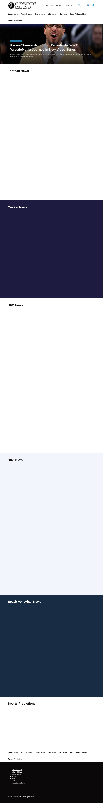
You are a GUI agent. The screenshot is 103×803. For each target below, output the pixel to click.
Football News (26, 14)
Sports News (13, 14)
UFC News (52, 14)
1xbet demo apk (17, 770)
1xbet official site (17, 772)
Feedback (59, 5)
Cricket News (40, 14)
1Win (13, 780)
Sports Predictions (15, 20)
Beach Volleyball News (78, 14)
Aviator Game (16, 774)
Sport (13, 778)
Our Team (49, 5)
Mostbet (14, 776)
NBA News (63, 14)
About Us (69, 5)
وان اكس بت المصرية (18, 783)
